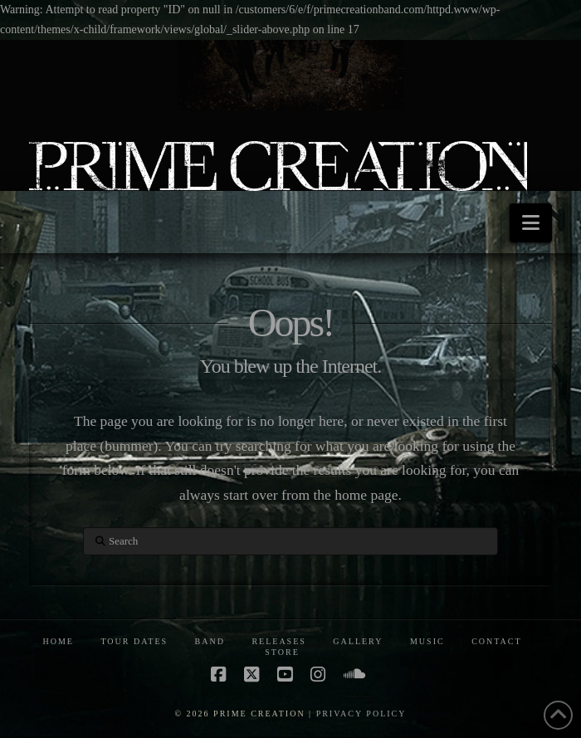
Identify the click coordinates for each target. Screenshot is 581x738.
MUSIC (427, 641)
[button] (531, 222)
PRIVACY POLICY (361, 713)
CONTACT (496, 641)
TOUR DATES (134, 641)
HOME (57, 641)
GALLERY (358, 641)
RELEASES (278, 641)
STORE (282, 652)
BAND (210, 641)
